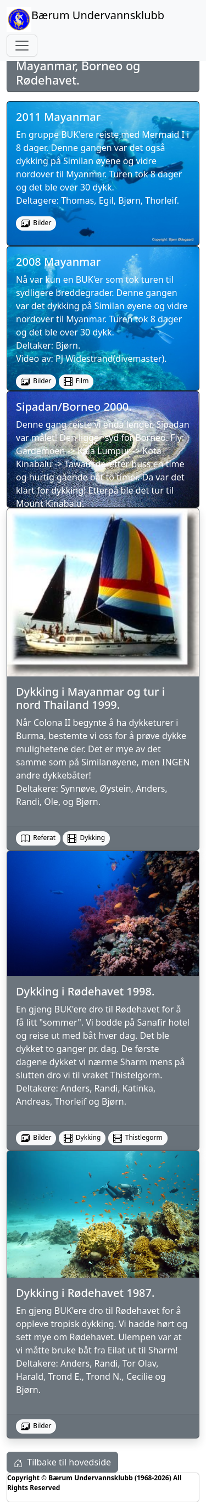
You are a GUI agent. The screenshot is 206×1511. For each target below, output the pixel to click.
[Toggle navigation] (22, 46)
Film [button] (76, 381)
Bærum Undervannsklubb (85, 19)
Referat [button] (38, 838)
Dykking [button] (86, 838)
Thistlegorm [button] (138, 1138)
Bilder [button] (36, 1138)
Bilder (36, 223)
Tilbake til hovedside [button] (62, 1462)
